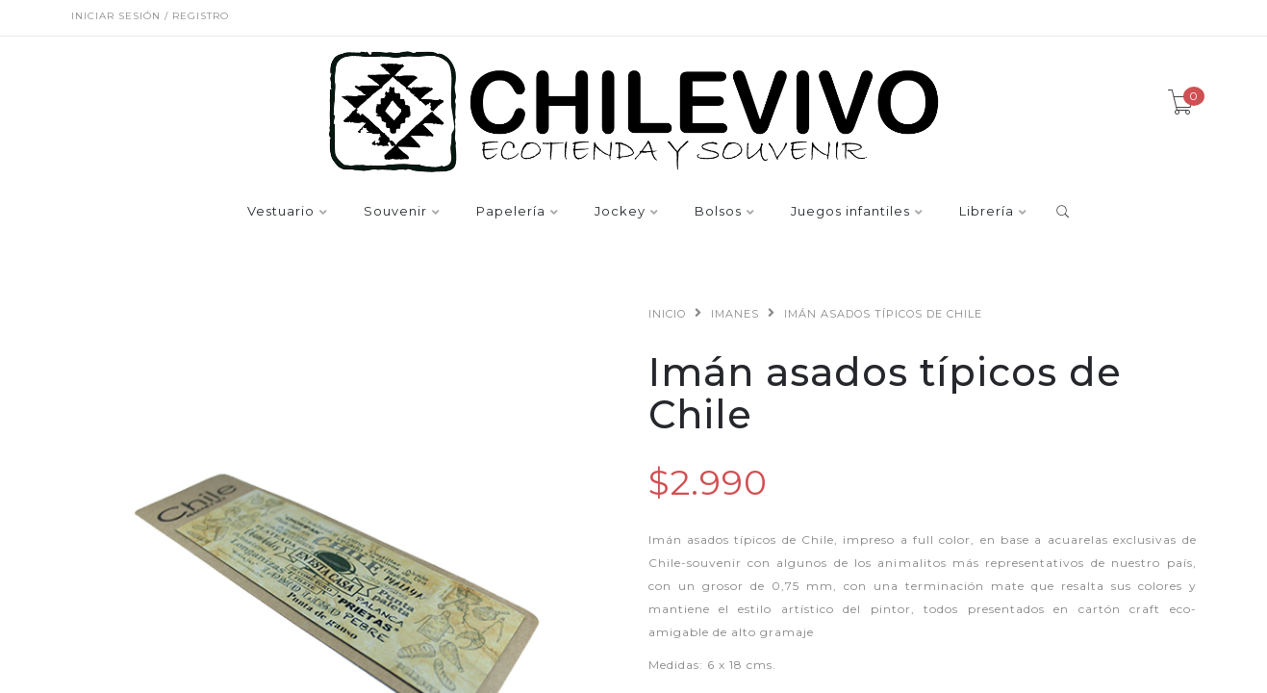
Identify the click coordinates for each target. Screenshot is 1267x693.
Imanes (735, 314)
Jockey (620, 211)
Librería (986, 211)
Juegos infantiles (850, 211)
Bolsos (718, 211)
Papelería (510, 211)
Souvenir (395, 211)
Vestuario (281, 211)
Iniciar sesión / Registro (150, 16)
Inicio (667, 314)
